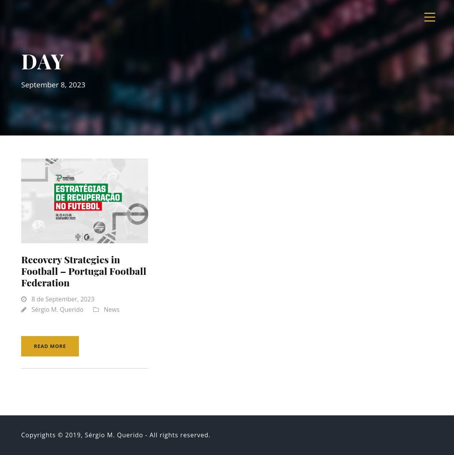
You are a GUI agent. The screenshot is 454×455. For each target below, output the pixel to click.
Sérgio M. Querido (57, 309)
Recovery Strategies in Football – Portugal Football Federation (83, 271)
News (112, 309)
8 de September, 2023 (63, 299)
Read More (50, 346)
